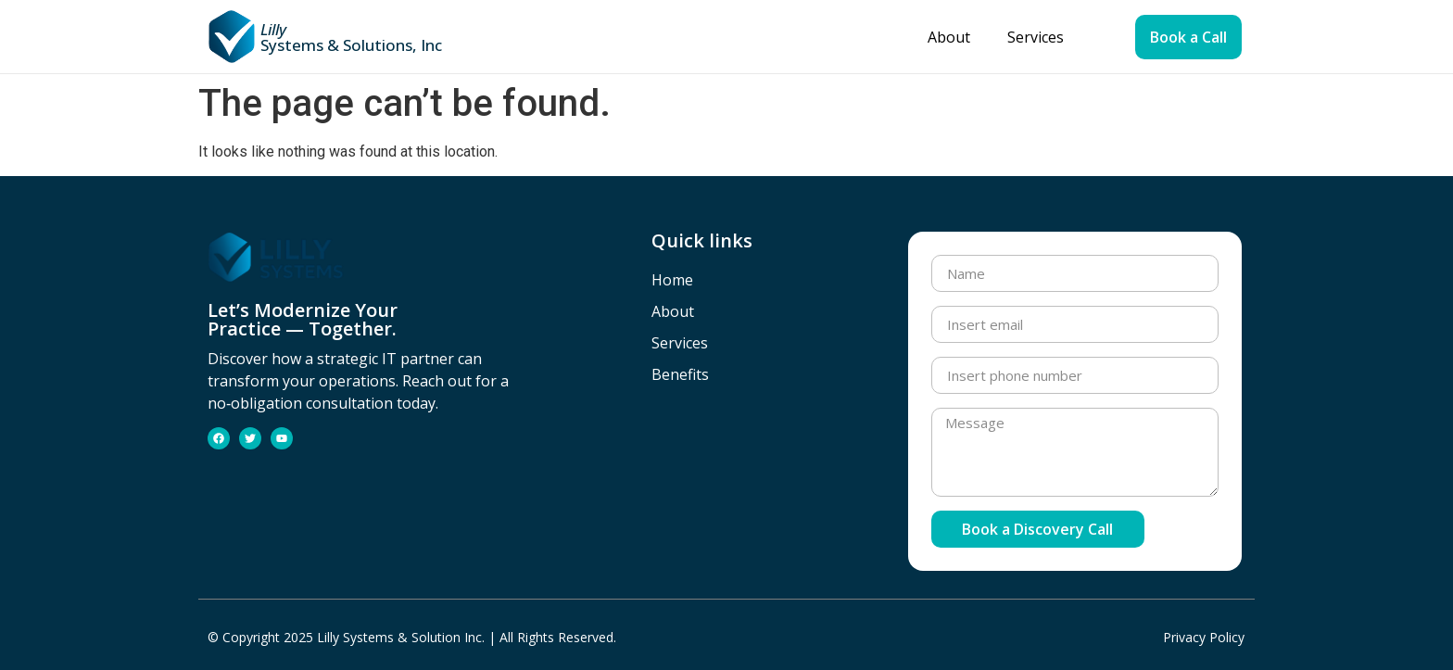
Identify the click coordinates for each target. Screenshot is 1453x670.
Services (1035, 37)
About (949, 37)
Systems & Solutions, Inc (351, 37)
